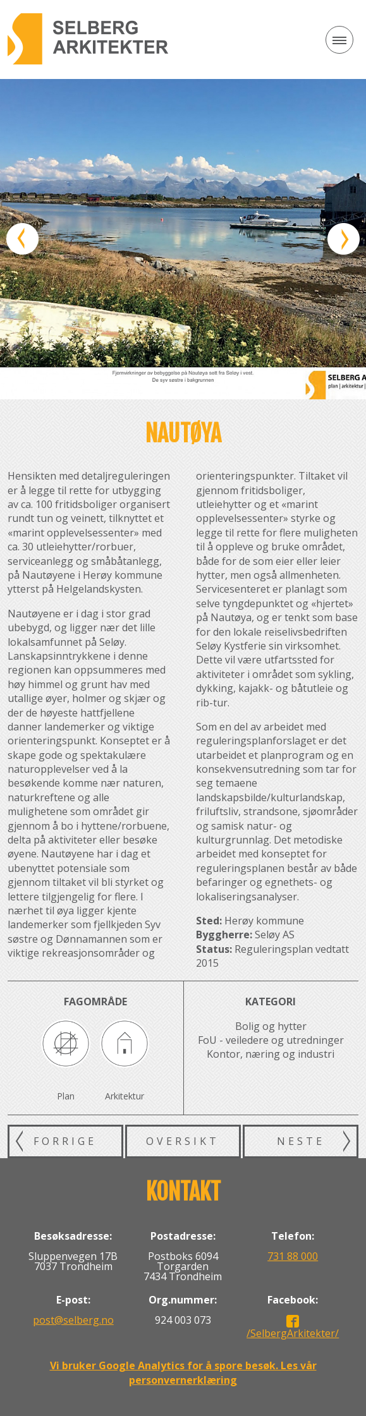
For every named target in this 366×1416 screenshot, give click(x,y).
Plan (66, 1096)
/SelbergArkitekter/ (293, 1333)
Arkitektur (124, 1096)
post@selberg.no (73, 1320)
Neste (301, 1141)
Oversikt (182, 1141)
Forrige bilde (22, 239)
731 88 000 (292, 1256)
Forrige (65, 1141)
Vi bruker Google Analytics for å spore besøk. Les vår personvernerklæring (183, 1372)
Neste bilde (343, 239)
